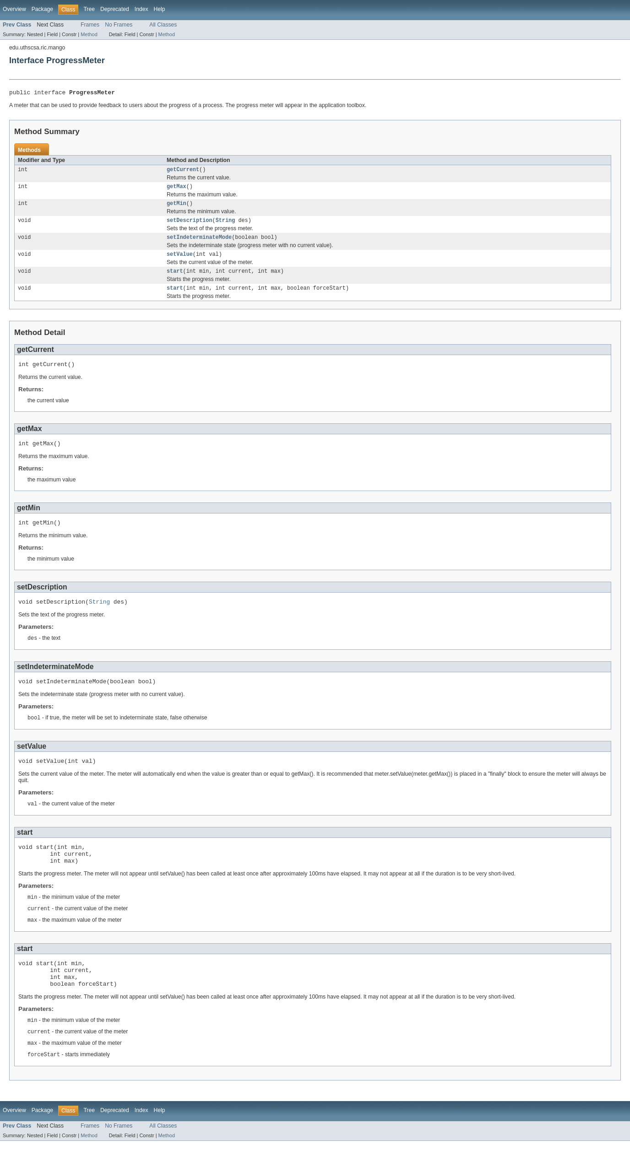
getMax (176, 189)
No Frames (118, 25)
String (225, 225)
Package (42, 9)
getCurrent (183, 171)
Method (89, 34)
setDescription (189, 225)
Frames (90, 25)
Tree (89, 9)
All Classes (163, 25)
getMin (176, 207)
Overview (14, 9)
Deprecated (114, 9)
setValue (180, 261)
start (175, 278)
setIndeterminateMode (199, 243)
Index (141, 9)
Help (159, 9)
